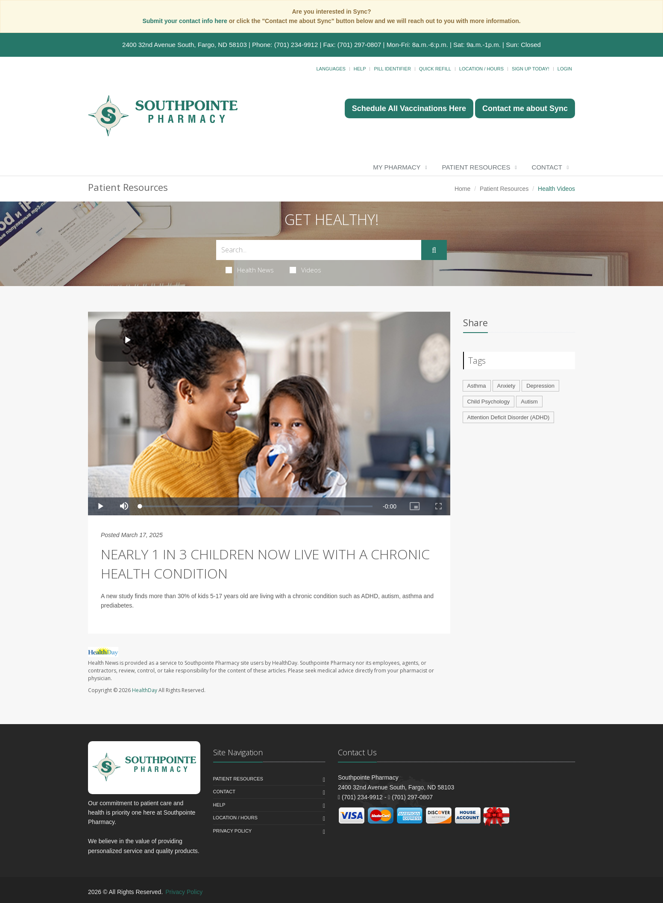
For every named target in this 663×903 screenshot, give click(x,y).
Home (462, 188)
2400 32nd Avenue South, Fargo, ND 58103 (184, 44)
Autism (529, 401)
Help (360, 68)
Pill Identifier (392, 68)
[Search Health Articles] (318, 250)
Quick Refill (435, 68)
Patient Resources (476, 167)
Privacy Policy (232, 830)
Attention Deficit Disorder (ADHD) (508, 417)
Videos (305, 270)
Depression (540, 386)
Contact (547, 167)
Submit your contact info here (185, 21)
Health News (250, 270)
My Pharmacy (396, 167)
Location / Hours (481, 68)
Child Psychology (488, 401)
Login (564, 68)
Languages (330, 68)
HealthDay (144, 690)
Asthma (476, 386)
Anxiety (506, 386)
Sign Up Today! (530, 68)
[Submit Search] (434, 250)
